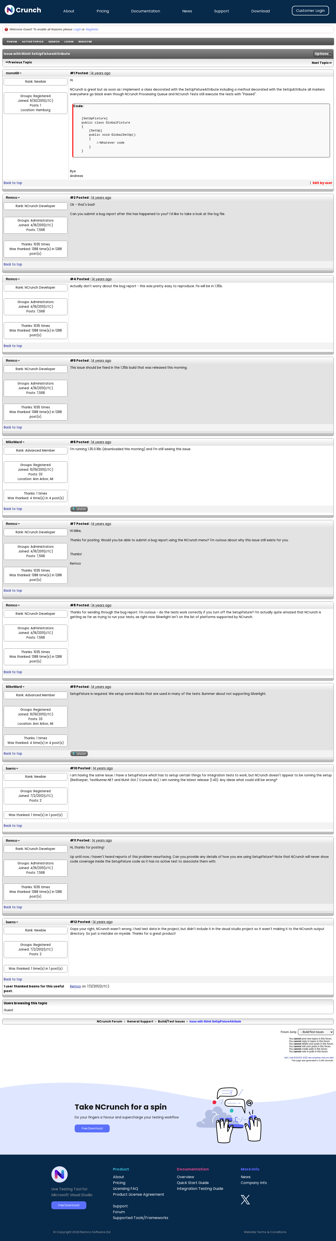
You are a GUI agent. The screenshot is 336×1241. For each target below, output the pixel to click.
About (68, 11)
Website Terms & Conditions (265, 1232)
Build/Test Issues (171, 1021)
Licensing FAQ (125, 1188)
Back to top (13, 183)
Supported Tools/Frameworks (140, 1217)
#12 (73, 921)
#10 (73, 768)
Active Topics (32, 41)
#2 (73, 197)
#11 (73, 840)
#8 (73, 605)
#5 (73, 360)
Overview (185, 1177)
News (187, 11)
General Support (140, 1021)
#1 (72, 73)
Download (260, 11)
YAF (286, 1057)
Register (92, 29)
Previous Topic (20, 62)
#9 (73, 686)
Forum (12, 41)
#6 (73, 442)
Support (221, 11)
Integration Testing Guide (200, 1188)
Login (77, 29)
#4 (73, 279)
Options (322, 54)
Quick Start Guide (193, 1182)
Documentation (145, 11)
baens (11, 768)
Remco (11, 197)
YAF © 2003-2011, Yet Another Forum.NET (312, 1057)
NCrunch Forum (109, 1021)
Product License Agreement (138, 1194)
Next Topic (320, 63)
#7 (73, 523)
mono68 (12, 73)
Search (54, 41)
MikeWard (14, 442)
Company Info (254, 1182)
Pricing (103, 11)
